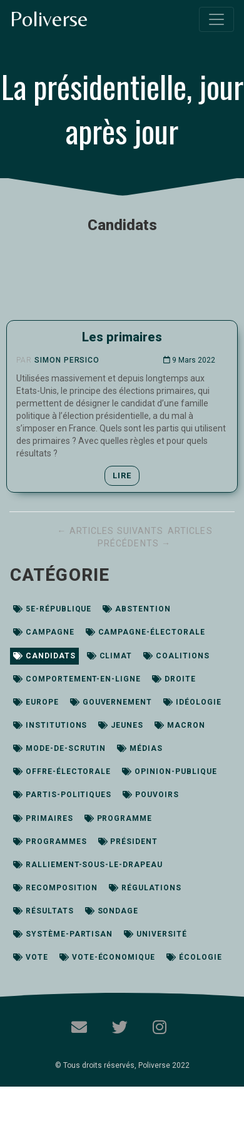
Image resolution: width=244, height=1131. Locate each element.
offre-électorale (62, 771)
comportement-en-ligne (77, 679)
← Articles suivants (111, 531)
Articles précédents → (155, 537)
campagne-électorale (145, 632)
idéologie (192, 702)
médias (140, 748)
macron (180, 725)
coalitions (176, 655)
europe (36, 702)
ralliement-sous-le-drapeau (88, 864)
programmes (50, 841)
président (128, 841)
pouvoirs (151, 794)
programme (118, 818)
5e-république (52, 609)
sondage (112, 911)
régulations (145, 887)
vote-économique (107, 957)
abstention (137, 609)
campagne (43, 632)
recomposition (55, 887)
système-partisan (63, 934)
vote (30, 957)
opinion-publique (169, 771)
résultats (43, 911)
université (155, 934)
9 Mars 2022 (189, 360)
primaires (43, 818)
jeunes (120, 725)
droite (174, 679)
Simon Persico (66, 360)
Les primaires (122, 336)
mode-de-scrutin (59, 748)
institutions (50, 725)
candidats (44, 655)
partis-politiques (62, 794)
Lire (122, 475)
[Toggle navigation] (216, 19)
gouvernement (111, 702)
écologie (194, 957)
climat (110, 655)
